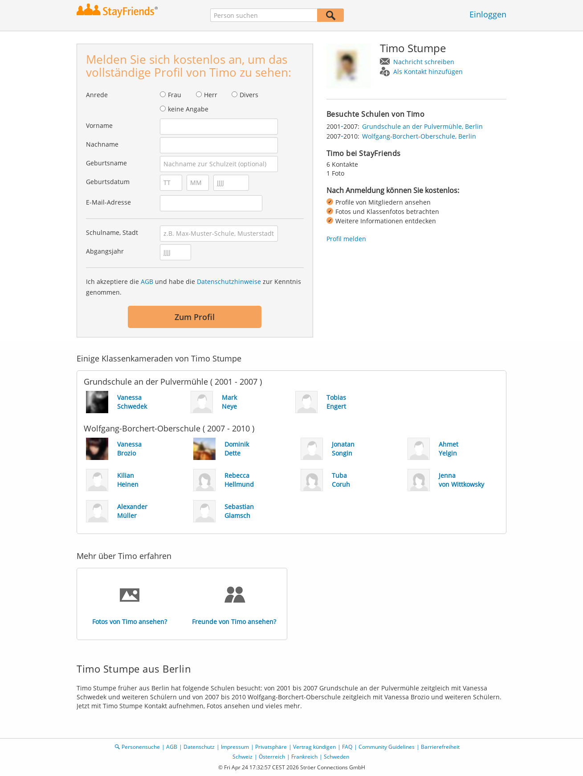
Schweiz (242, 756)
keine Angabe (188, 109)
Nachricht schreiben (423, 61)
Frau (174, 94)
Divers (249, 94)
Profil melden (346, 238)
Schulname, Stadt (112, 232)
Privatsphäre (271, 747)
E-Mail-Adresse (108, 202)
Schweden (336, 756)
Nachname (102, 144)
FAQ (347, 747)
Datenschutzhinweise (229, 281)
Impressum (235, 747)
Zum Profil (195, 317)
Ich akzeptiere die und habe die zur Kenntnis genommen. (193, 286)
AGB (147, 281)
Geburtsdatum (108, 181)
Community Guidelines (387, 747)
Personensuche (141, 747)
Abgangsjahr (105, 251)
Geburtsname (106, 163)
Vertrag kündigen (314, 747)
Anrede (97, 94)
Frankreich (304, 756)
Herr (210, 94)
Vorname (99, 125)
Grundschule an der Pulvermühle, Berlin (422, 126)
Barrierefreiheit (440, 747)
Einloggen (487, 14)
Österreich (272, 756)
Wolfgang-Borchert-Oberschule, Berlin (419, 136)
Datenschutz (199, 747)
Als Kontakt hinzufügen (428, 71)
